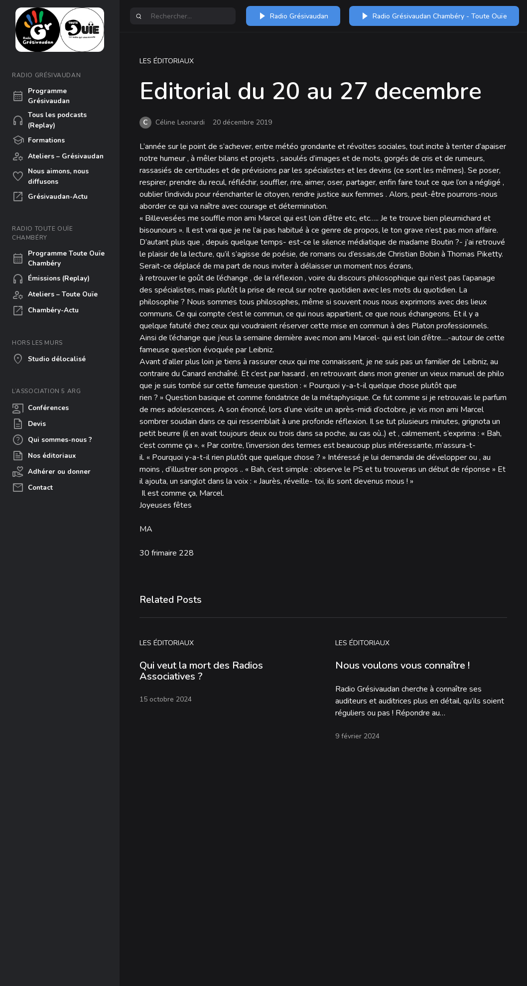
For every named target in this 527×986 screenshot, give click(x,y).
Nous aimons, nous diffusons (50, 176)
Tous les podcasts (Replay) (49, 120)
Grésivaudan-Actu (50, 197)
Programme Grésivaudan (41, 96)
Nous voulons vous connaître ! (402, 665)
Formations (38, 140)
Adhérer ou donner (51, 472)
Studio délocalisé (49, 359)
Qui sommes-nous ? (52, 440)
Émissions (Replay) (51, 279)
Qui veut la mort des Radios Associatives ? (201, 671)
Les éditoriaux (166, 61)
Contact (32, 488)
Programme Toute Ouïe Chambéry (58, 258)
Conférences (40, 408)
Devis (29, 424)
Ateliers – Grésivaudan (58, 156)
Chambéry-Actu (45, 311)
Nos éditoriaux (44, 456)
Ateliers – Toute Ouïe (55, 295)
